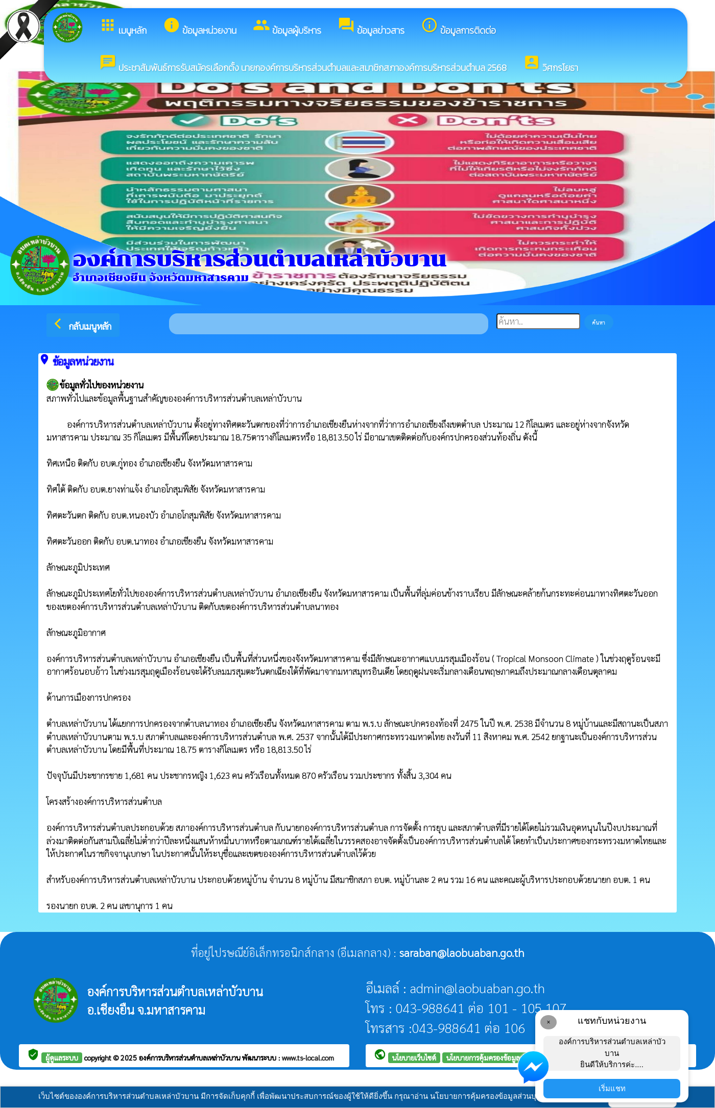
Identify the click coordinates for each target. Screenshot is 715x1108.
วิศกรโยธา (550, 64)
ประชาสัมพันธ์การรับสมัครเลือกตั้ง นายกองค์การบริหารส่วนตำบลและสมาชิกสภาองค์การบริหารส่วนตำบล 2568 (303, 64)
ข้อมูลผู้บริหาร (287, 26)
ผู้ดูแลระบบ (61, 1057)
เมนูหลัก (123, 26)
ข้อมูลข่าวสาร (371, 26)
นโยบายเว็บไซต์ (414, 1057)
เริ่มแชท (612, 1088)
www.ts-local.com (308, 1057)
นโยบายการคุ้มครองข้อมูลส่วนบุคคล (498, 1057)
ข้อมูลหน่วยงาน (199, 26)
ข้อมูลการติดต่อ (458, 26)
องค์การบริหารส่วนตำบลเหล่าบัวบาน (190, 1057)
